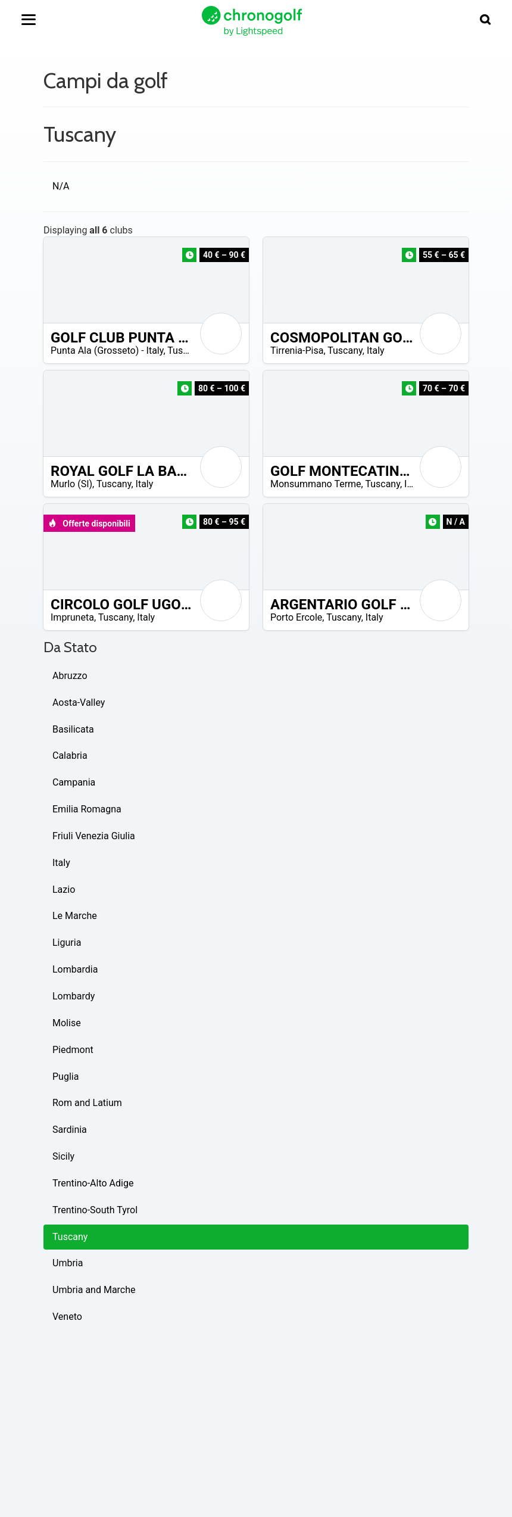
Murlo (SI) (71, 484)
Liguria (66, 942)
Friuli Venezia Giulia (93, 836)
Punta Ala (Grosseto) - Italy (107, 350)
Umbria (67, 1263)
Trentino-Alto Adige (92, 1183)
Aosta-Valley (78, 702)
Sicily (63, 1156)
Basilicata (73, 729)
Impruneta (72, 617)
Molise (66, 1023)
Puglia (65, 1076)
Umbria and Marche (94, 1289)
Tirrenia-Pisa (296, 350)
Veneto (67, 1316)
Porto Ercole (296, 617)
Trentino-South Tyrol (95, 1210)
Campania (73, 782)
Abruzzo (70, 675)
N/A (60, 186)
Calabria (70, 755)
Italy (376, 350)
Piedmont (72, 1049)
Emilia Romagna (86, 809)
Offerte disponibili (89, 523)
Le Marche (74, 915)
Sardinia (69, 1129)
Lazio (63, 889)
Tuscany (184, 350)
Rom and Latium (87, 1102)
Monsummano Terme (315, 484)
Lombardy (73, 996)
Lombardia (75, 969)
